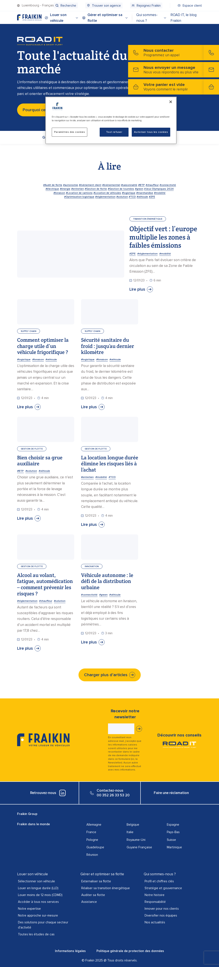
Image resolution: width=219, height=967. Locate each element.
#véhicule (51, 359)
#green (103, 594)
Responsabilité (155, 902)
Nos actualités (155, 922)
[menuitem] (66, 5)
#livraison (38, 359)
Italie (130, 832)
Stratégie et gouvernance (163, 888)
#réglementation (147, 253)
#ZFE (132, 253)
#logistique (24, 359)
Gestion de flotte (32, 449)
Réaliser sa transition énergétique (105, 888)
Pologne (92, 840)
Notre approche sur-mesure (38, 915)
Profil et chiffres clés (159, 881)
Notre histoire (154, 895)
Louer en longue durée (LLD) (38, 888)
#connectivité (89, 594)
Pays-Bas (173, 832)
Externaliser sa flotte (96, 881)
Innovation (92, 566)
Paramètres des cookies (69, 132)
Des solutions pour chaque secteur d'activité (43, 924)
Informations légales (70, 951)
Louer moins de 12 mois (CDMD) (40, 895)
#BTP (20, 471)
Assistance (89, 902)
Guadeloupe (95, 847)
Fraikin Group (27, 814)
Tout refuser (114, 132)
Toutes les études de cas (36, 934)
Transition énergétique (147, 219)
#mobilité (165, 253)
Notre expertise (29, 909)
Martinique (174, 847)
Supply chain (28, 331)
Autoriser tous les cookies (151, 132)
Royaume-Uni (136, 840)
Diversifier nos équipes (161, 915)
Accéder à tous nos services (38, 902)
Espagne (173, 825)
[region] (111, 120)
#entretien (87, 477)
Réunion (92, 855)
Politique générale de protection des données (130, 951)
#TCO (112, 477)
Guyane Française (139, 847)
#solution (31, 471)
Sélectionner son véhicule (36, 881)
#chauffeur (45, 601)
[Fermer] (170, 101)
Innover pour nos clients (162, 909)
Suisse (171, 840)
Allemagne (93, 825)
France (91, 832)
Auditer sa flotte (93, 895)
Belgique (133, 825)
